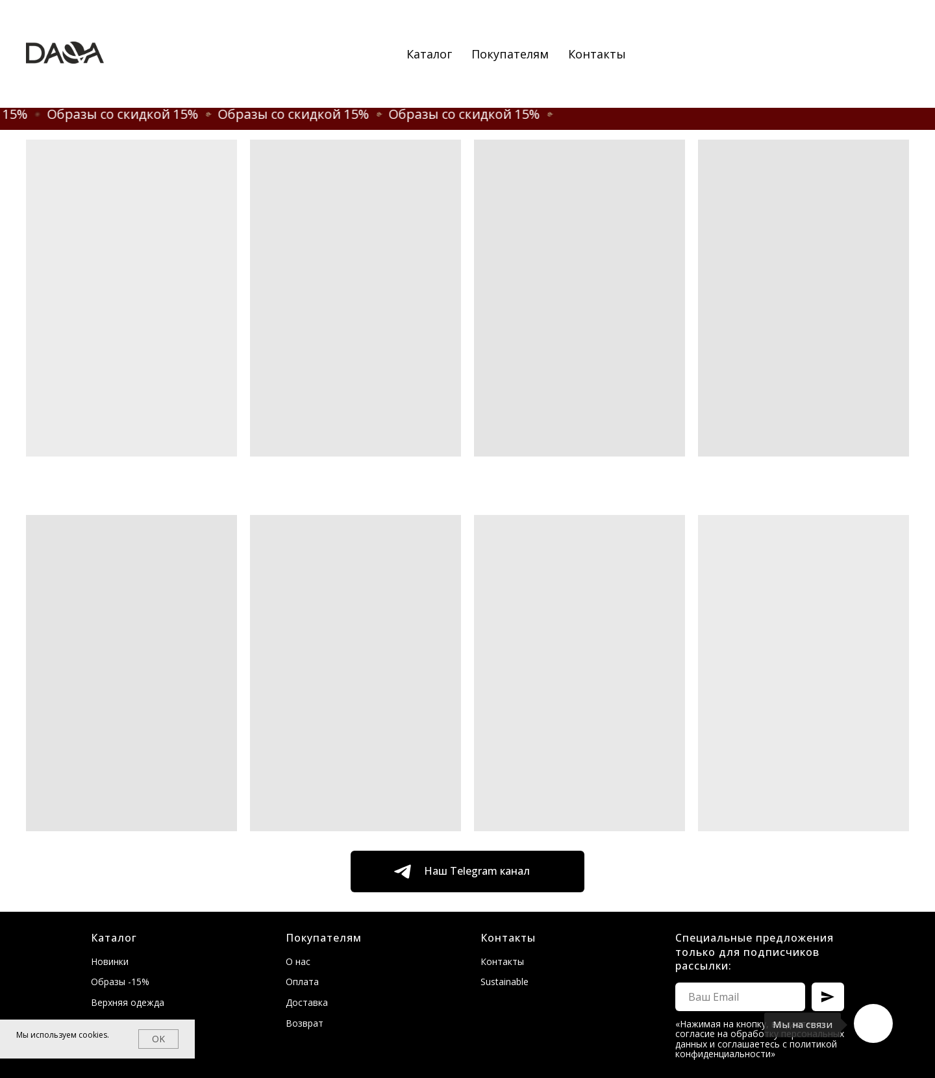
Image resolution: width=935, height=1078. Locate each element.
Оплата (302, 981)
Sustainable (504, 981)
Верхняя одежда (127, 1002)
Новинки (110, 961)
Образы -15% (120, 981)
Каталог (429, 54)
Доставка (307, 1002)
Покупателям (510, 54)
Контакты (597, 54)
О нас (298, 961)
